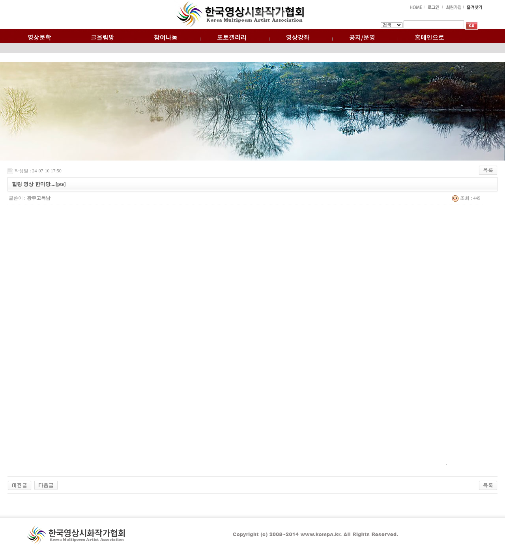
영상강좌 (298, 37)
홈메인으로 (429, 37)
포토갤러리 (232, 37)
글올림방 (102, 37)
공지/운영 (362, 37)
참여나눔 (166, 37)
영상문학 (39, 37)
